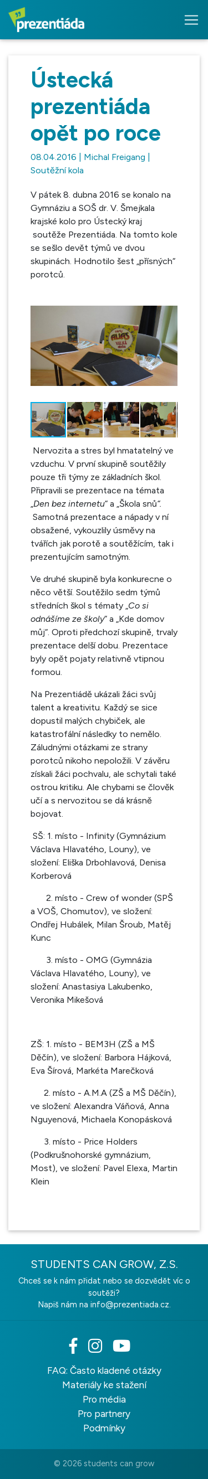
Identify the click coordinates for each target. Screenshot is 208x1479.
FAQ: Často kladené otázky (104, 1370)
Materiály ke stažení (104, 1384)
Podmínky (104, 1428)
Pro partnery (104, 1413)
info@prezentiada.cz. (130, 1305)
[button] (167, 301)
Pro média (104, 1399)
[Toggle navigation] (188, 19)
